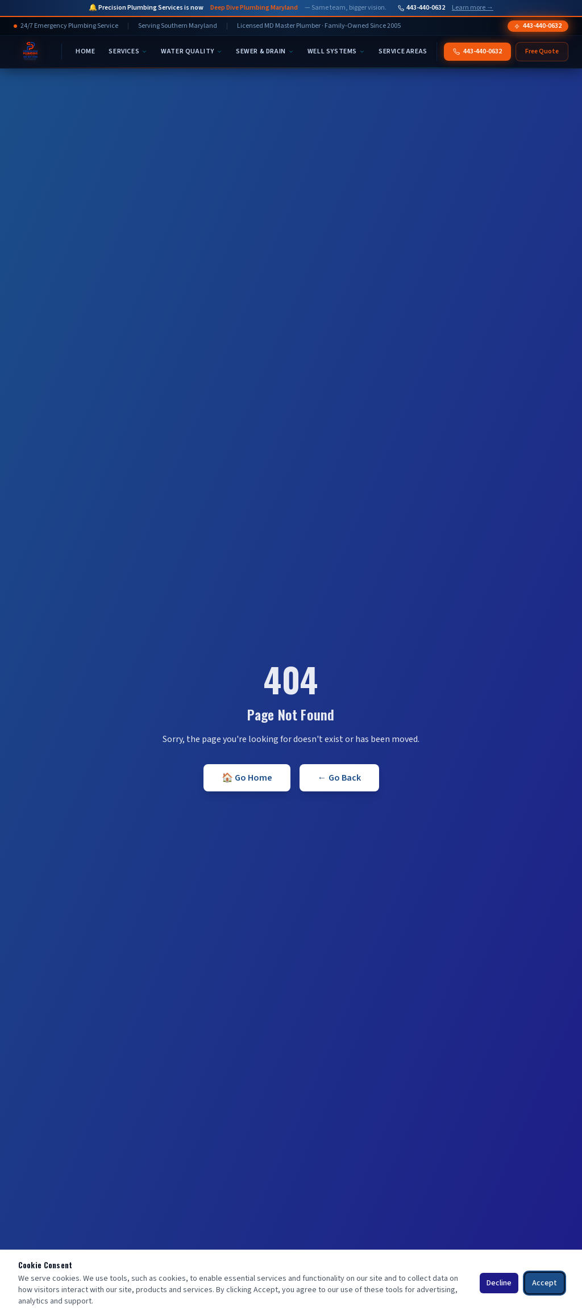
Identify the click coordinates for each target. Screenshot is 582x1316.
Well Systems (336, 51)
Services (128, 51)
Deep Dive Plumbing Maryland (254, 7)
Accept (544, 1283)
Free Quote (542, 51)
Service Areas (403, 51)
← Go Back (339, 778)
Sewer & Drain (265, 51)
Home (85, 51)
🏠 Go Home (247, 778)
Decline (499, 1283)
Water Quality (191, 51)
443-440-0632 (421, 7)
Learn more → (472, 7)
